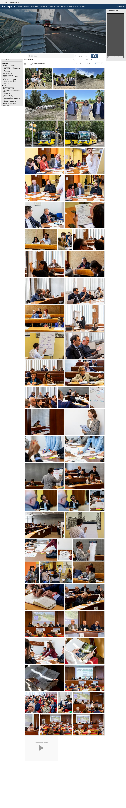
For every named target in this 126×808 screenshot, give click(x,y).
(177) (9, 80)
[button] (60, 50)
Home (25, 60)
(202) (8, 75)
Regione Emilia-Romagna (10, 2)
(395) (8, 67)
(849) (9, 65)
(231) (6, 72)
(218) (7, 73)
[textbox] (51, 56)
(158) (9, 81)
